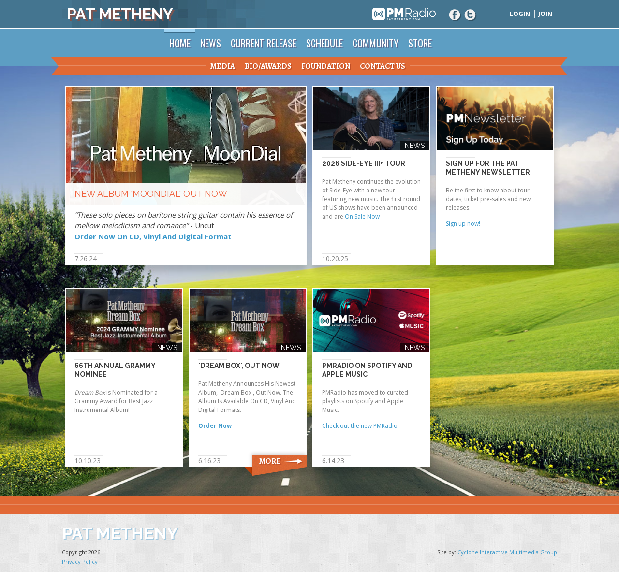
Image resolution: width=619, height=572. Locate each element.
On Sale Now (362, 216)
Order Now (215, 426)
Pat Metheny (120, 14)
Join (545, 13)
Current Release (263, 43)
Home (180, 43)
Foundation (325, 66)
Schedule (324, 43)
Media (222, 66)
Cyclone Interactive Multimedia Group (507, 552)
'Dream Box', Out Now (239, 365)
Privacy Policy (80, 561)
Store (420, 43)
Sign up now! (463, 224)
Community (375, 43)
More (270, 461)
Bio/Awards (268, 66)
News (210, 43)
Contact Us (382, 66)
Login (520, 13)
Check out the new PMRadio (360, 426)
